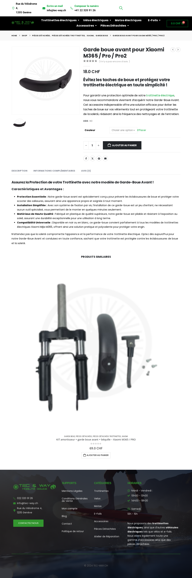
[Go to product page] (96, 347)
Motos (98, 506)
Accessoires (85, 26)
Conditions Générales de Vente (75, 500)
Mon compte (69, 508)
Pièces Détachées (113, 26)
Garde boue (69, 436)
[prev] (172, 49)
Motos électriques (128, 20)
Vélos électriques (96, 20)
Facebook (86, 158)
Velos (97, 498)
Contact (67, 523)
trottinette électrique (160, 95)
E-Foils (153, 20)
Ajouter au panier (124, 145)
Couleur (90, 130)
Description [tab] (19, 170)
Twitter (92, 158)
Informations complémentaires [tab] (54, 170)
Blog (64, 516)
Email (105, 158)
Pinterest (99, 158)
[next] (178, 49)
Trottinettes (101, 491)
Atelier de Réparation (106, 536)
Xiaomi (125, 436)
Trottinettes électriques (59, 20)
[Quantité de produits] (92, 145)
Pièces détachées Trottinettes (107, 436)
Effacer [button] (141, 130)
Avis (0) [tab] (86, 170)
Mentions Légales (72, 491)
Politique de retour (73, 531)
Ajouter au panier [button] (98, 455)
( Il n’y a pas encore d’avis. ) (114, 61)
